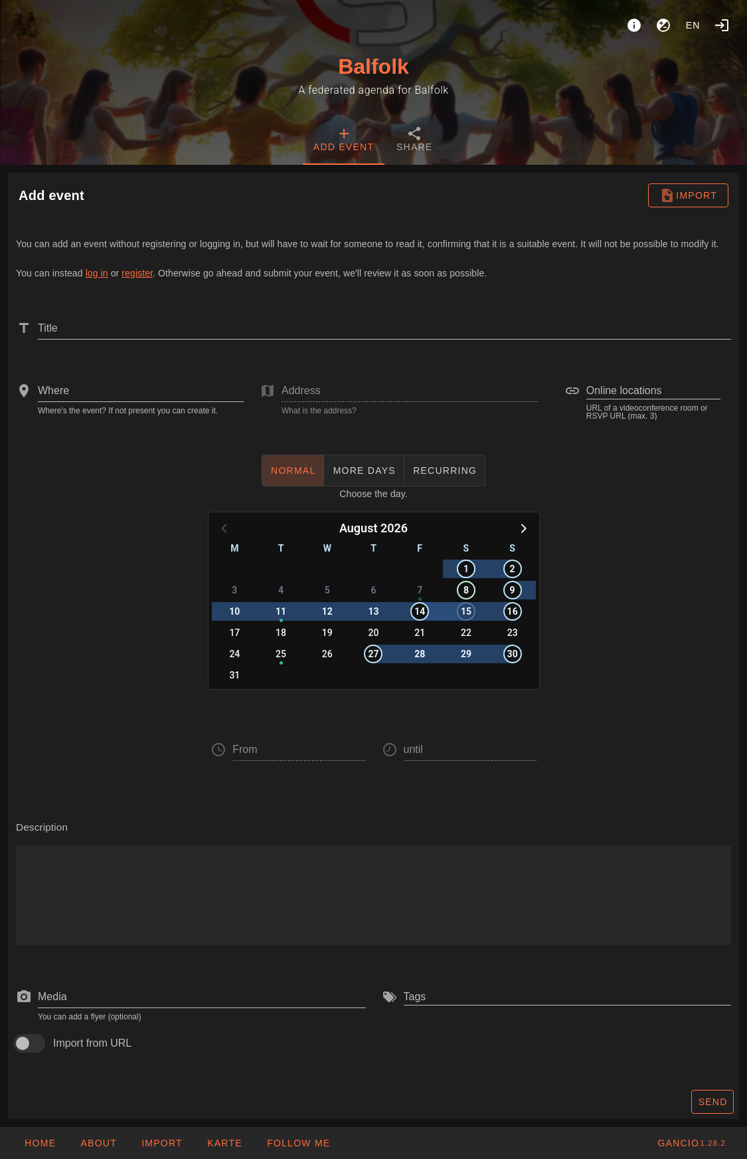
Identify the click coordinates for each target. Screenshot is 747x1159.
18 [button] (281, 632)
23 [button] (512, 632)
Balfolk (373, 66)
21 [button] (419, 632)
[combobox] (141, 390)
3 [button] (234, 590)
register (137, 273)
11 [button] (281, 611)
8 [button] (466, 590)
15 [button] (466, 611)
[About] (634, 25)
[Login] (721, 25)
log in (97, 273)
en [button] (693, 25)
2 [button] (512, 569)
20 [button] (374, 632)
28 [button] (419, 654)
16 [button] (512, 611)
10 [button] (234, 611)
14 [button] (419, 611)
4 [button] (281, 590)
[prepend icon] (24, 997)
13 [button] (373, 611)
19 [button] (327, 632)
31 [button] (234, 675)
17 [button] (234, 632)
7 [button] (419, 590)
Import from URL (92, 1043)
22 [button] (466, 632)
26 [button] (327, 654)
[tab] (343, 141)
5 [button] (327, 590)
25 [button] (281, 654)
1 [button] (466, 569)
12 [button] (327, 611)
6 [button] (373, 590)
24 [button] (234, 654)
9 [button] (512, 590)
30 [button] (512, 654)
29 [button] (466, 654)
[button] (523, 528)
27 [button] (373, 654)
